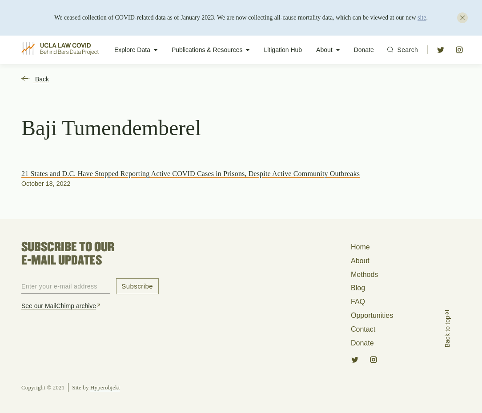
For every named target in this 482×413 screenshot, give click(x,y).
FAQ (358, 301)
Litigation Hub (283, 49)
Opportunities (372, 315)
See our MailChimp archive (61, 305)
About (329, 49)
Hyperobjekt (105, 387)
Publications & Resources (212, 49)
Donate (364, 49)
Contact (363, 329)
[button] (440, 49)
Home (360, 247)
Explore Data (137, 49)
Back (35, 79)
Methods (364, 274)
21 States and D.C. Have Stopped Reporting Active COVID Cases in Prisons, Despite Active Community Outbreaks (190, 173)
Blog (358, 288)
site (422, 17)
